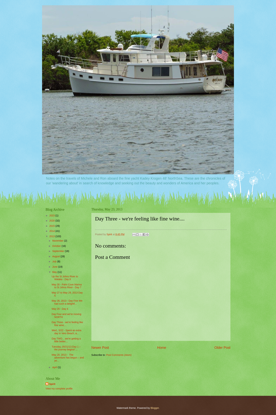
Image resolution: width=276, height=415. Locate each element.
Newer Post (100, 348)
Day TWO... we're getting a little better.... (66, 340)
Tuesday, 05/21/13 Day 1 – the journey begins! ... (66, 348)
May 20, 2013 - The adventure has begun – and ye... (68, 358)
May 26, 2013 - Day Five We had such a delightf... (67, 302)
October (57, 246)
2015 (52, 226)
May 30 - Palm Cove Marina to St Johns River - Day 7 (67, 286)
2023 (52, 215)
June (55, 267)
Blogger (154, 408)
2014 (52, 231)
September (58, 251)
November (58, 240)
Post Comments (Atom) (118, 355)
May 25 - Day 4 (60, 309)
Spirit (52, 384)
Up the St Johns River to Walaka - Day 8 (65, 278)
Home (161, 348)
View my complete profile (59, 388)
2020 (52, 220)
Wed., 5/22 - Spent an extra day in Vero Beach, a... (66, 332)
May (55, 272)
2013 (52, 236)
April (55, 367)
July (54, 261)
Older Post (222, 348)
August (56, 256)
